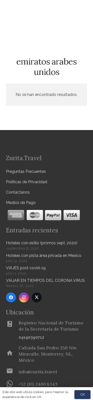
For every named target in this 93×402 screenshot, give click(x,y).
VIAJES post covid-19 (26, 268)
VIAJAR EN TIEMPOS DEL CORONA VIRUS (45, 280)
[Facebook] (11, 297)
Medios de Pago (21, 202)
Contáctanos (18, 192)
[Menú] (74, 10)
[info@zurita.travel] (12, 371)
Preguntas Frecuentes (26, 171)
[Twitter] (37, 297)
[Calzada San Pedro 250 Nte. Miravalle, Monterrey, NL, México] (12, 354)
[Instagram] (24, 297)
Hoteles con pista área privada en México (43, 255)
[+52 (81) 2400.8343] (12, 384)
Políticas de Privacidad (26, 181)
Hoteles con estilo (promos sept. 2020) (41, 243)
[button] (86, 26)
